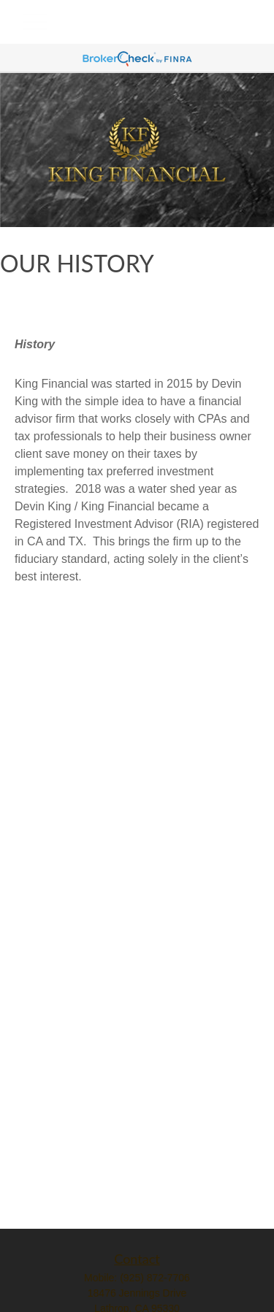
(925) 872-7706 (155, 1278)
